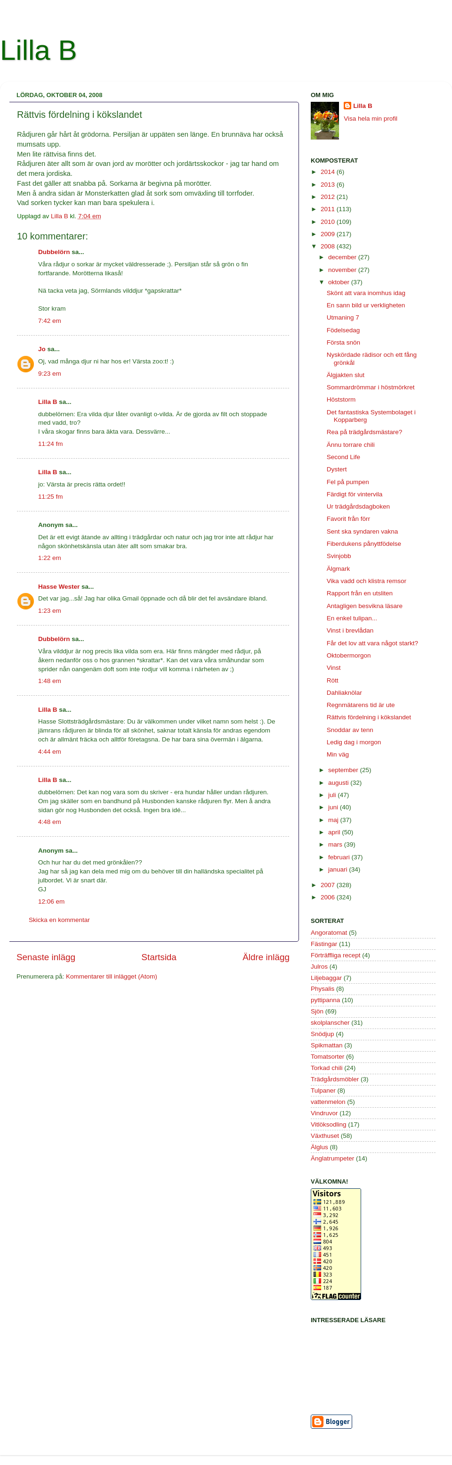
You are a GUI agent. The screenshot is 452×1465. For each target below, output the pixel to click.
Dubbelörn (54, 251)
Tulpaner (323, 1090)
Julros (319, 966)
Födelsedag (343, 330)
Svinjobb (339, 556)
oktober (339, 282)
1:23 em (49, 610)
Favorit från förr (348, 518)
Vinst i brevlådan (350, 630)
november (343, 269)
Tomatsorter (327, 1056)
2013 (329, 184)
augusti (339, 782)
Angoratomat (329, 932)
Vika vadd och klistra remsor (366, 580)
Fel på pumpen (348, 482)
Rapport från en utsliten (360, 593)
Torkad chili (327, 1067)
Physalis (322, 988)
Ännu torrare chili (351, 444)
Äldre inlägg (266, 957)
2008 (329, 246)
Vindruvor (324, 1113)
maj (334, 819)
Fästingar (324, 943)
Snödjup (322, 1033)
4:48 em (49, 821)
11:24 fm (50, 443)
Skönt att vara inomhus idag (366, 292)
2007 (329, 885)
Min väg (338, 754)
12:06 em (51, 901)
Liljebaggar (326, 977)
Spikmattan (327, 1045)
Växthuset (325, 1135)
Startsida (159, 957)
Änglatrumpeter (332, 1158)
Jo (42, 349)
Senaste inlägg (45, 957)
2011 (329, 209)
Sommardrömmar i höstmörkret (371, 387)
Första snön (343, 342)
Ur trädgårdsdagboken (358, 506)
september (344, 770)
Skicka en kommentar (59, 919)
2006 (329, 897)
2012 (329, 196)
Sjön (317, 1011)
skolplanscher (330, 1022)
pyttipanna (325, 1000)
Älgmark (338, 568)
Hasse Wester (59, 586)
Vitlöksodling (329, 1124)
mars (336, 844)
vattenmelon (328, 1101)
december (343, 257)
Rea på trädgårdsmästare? (365, 432)
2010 (329, 221)
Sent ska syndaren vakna (362, 531)
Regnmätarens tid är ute (361, 704)
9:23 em (49, 373)
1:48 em (49, 680)
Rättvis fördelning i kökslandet (369, 717)
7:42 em (49, 320)
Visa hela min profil (370, 118)
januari (338, 869)
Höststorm (341, 399)
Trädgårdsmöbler (335, 1079)
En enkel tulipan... (352, 618)
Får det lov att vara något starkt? (372, 643)
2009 (329, 234)
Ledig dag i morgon (354, 742)
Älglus (319, 1147)
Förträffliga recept (336, 955)
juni (334, 807)
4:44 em (49, 751)
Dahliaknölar (344, 692)
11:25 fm (50, 496)
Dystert (337, 469)
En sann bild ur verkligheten (366, 305)
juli (333, 794)
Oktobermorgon (349, 655)
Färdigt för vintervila (355, 494)
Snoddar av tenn (350, 729)
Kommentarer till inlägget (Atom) (111, 976)
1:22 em (49, 557)
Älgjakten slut (345, 375)
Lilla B (38, 50)
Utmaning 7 (343, 317)
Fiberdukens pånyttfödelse (364, 543)
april (335, 832)
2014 (329, 171)
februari (340, 857)
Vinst (334, 667)
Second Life (343, 457)
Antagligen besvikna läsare (365, 605)
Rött (333, 680)
